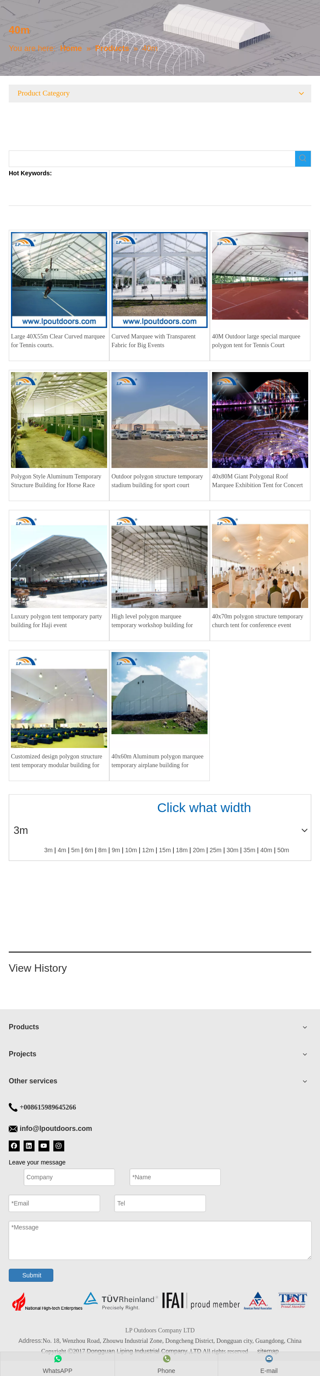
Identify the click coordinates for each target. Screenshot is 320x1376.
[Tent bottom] (160, 1301)
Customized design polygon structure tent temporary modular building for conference (56, 761)
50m (283, 850)
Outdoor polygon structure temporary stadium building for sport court (157, 480)
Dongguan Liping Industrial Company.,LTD (144, 1351)
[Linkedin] (29, 1146)
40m (266, 850)
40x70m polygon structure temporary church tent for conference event (257, 620)
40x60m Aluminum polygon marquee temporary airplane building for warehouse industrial (157, 761)
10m (131, 850)
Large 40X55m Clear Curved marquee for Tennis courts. (58, 340)
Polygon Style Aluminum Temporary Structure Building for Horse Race (56, 480)
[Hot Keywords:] (303, 159)
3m (48, 850)
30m (232, 850)
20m (199, 850)
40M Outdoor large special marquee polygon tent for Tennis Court (256, 340)
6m (89, 850)
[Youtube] (43, 1146)
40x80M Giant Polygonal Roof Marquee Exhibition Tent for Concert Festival (257, 481)
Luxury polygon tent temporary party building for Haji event (56, 620)
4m (62, 850)
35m (249, 850)
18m (182, 850)
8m (102, 850)
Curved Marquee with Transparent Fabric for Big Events (153, 340)
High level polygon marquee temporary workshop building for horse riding (152, 621)
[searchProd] (152, 159)
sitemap (268, 1351)
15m (165, 850)
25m (216, 850)
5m (75, 850)
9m (115, 850)
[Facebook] (14, 1146)
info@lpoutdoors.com (56, 1128)
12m (148, 850)
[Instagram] (58, 1146)
